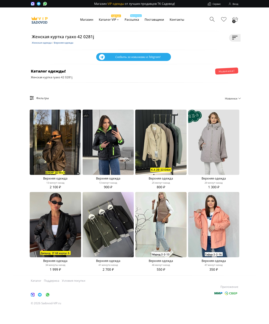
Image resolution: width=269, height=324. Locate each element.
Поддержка (51, 295)
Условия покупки (73, 295)
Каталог (36, 295)
